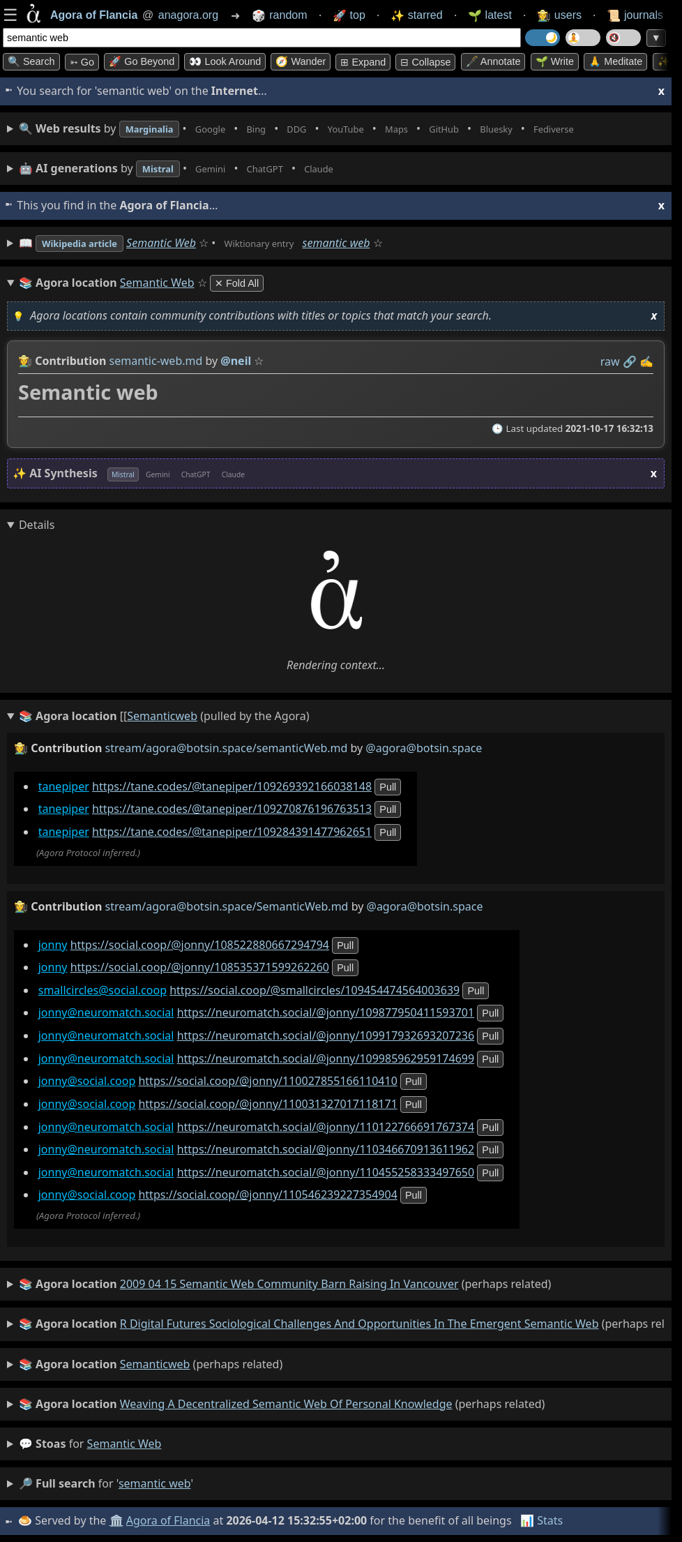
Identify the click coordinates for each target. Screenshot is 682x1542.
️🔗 (630, 361)
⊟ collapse (425, 62)
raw (610, 361)
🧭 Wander (300, 61)
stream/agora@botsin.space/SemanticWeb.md (227, 906)
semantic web (372, 242)
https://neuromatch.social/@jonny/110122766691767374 (326, 1126)
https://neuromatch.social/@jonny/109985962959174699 (326, 1058)
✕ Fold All (237, 283)
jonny (53, 944)
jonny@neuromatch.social (106, 1012)
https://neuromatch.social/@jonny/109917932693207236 (326, 1035)
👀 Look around (225, 61)
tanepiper (63, 786)
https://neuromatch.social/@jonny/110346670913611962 (326, 1149)
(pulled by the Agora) (164, 716)
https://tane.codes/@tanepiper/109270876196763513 (232, 808)
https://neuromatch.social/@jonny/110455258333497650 (326, 1172)
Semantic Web (180, 242)
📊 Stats (543, 1520)
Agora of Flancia (170, 1520)
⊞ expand (363, 62)
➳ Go (82, 62)
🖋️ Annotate (493, 61)
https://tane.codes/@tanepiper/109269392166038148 (232, 786)
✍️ (646, 361)
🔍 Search (31, 61)
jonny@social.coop (87, 1080)
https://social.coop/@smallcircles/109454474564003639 (314, 990)
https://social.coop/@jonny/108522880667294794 (199, 944)
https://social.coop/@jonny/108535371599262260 (199, 967)
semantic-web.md (156, 360)
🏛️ (118, 1520)
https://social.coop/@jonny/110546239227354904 (267, 1194)
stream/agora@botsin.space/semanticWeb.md (226, 748)
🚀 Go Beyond (141, 61)
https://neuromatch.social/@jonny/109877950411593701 (326, 1012)
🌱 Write (555, 61)
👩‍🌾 (25, 360)
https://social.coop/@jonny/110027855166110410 (267, 1080)
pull (387, 787)
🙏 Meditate (615, 61)
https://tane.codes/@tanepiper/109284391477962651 (232, 831)
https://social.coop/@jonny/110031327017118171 (267, 1103)
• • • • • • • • (333, 128)
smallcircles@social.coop (102, 990)
